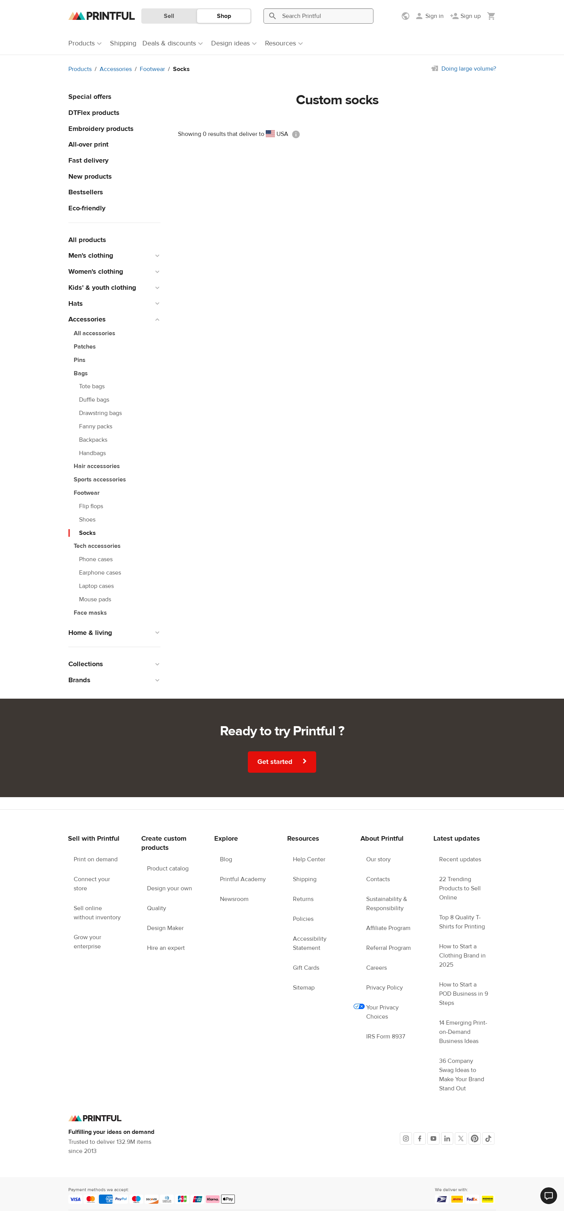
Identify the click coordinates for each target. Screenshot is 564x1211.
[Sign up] (465, 16)
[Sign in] (429, 16)
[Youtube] (433, 1138)
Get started (283, 761)
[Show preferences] (406, 16)
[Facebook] (420, 1138)
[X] (461, 1138)
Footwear (152, 69)
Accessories (116, 69)
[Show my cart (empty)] (491, 16)
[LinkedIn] (447, 1138)
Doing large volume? (468, 69)
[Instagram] (406, 1138)
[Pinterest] (475, 1138)
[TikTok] (488, 1138)
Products (80, 69)
